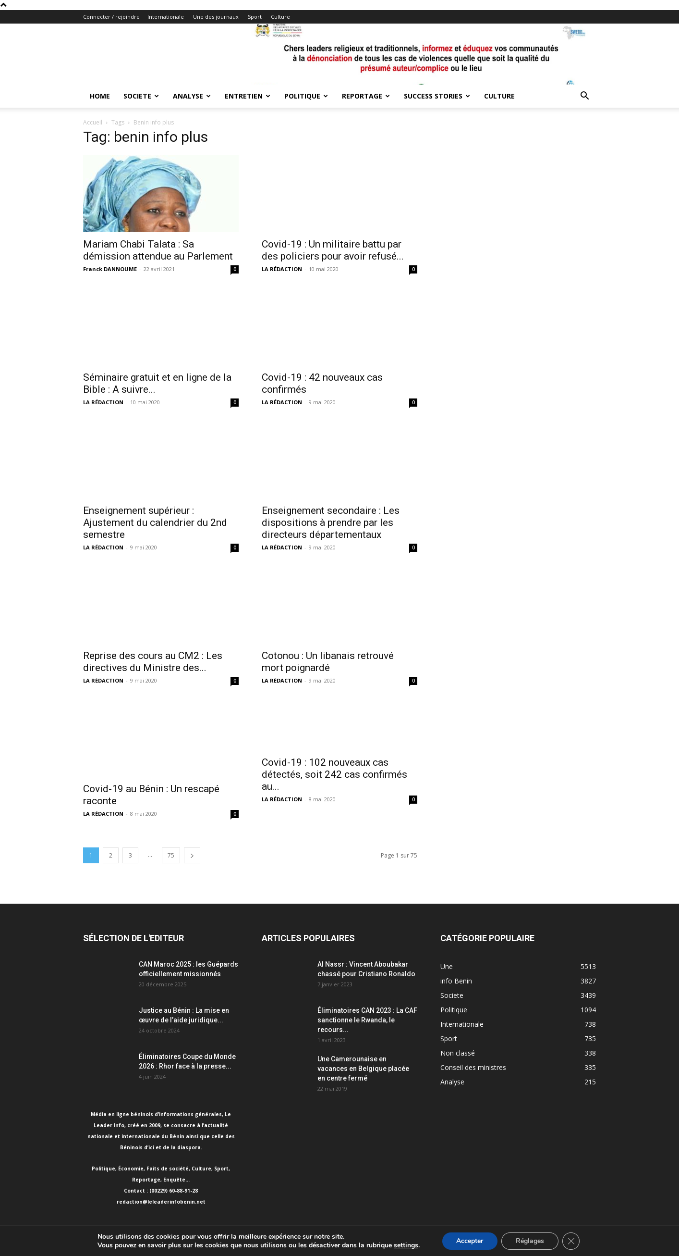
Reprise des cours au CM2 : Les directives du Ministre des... (152, 661)
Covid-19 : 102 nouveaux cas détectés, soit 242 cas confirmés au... (334, 774)
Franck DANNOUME (110, 269)
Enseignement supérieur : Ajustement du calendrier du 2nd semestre (155, 522)
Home (100, 95)
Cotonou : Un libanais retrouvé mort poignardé (328, 661)
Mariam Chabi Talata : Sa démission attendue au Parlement (158, 250)
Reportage (366, 95)
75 (171, 855)
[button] (584, 96)
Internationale (165, 16)
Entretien (247, 95)
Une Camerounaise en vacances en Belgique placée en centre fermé (363, 1068)
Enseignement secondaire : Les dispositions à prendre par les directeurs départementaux (331, 522)
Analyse (192, 95)
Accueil (92, 122)
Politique (306, 95)
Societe (141, 95)
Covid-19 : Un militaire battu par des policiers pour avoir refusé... (333, 250)
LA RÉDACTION (282, 269)
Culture (280, 16)
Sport (255, 16)
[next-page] (192, 855)
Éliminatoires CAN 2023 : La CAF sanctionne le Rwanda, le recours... (367, 1020)
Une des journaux (216, 16)
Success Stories (437, 95)
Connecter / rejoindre (111, 16)
